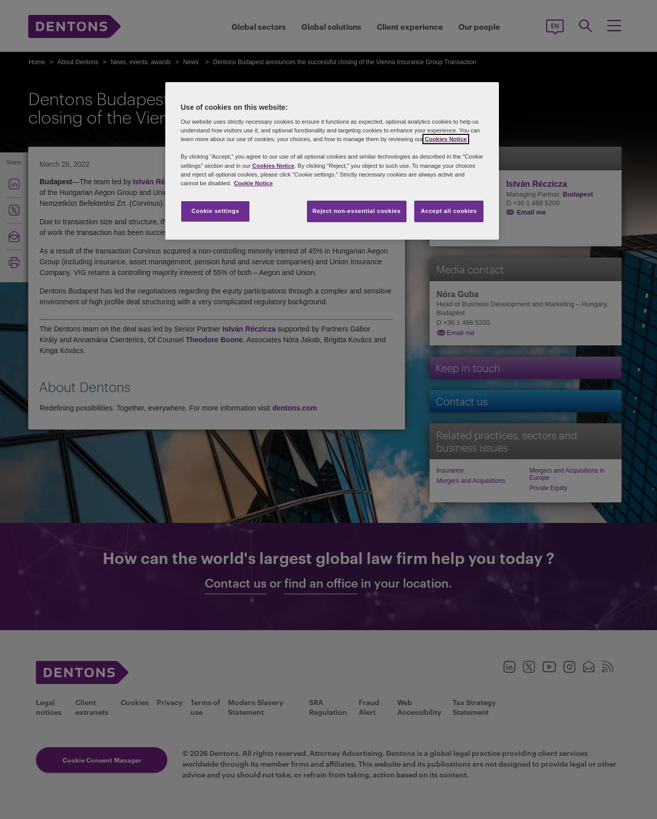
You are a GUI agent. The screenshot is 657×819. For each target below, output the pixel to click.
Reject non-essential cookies (357, 211)
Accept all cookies (449, 211)
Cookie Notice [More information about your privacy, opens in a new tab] (253, 183)
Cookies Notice (445, 139)
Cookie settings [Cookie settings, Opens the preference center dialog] (215, 211)
